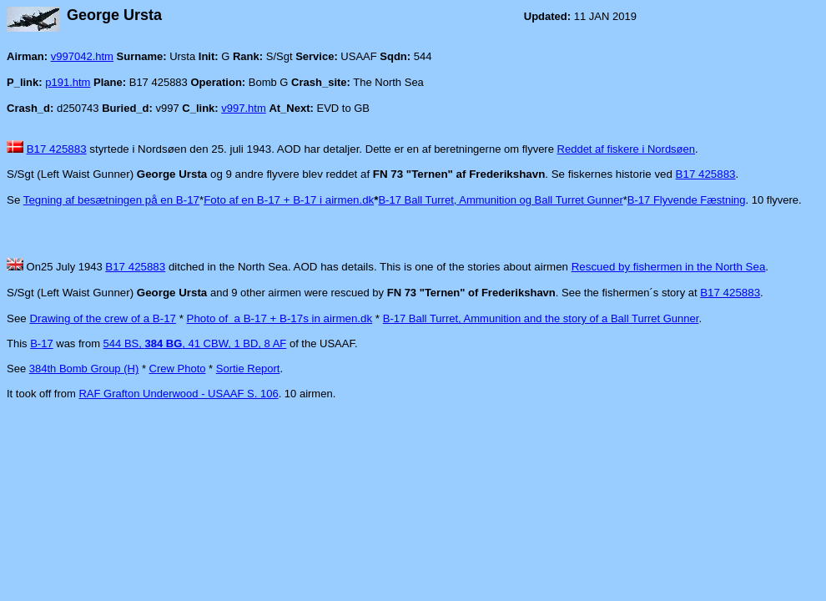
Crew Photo (177, 368)
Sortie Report (248, 368)
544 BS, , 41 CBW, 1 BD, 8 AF (195, 343)
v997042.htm (82, 56)
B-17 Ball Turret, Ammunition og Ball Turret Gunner (500, 200)
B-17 (41, 343)
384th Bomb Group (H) (84, 368)
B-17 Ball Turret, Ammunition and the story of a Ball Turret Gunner (541, 318)
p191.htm (67, 82)
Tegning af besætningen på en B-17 (111, 200)
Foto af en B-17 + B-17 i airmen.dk (289, 200)
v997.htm (243, 108)
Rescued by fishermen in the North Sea (669, 266)
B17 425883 (57, 149)
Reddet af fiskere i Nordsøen (626, 149)
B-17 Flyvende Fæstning (686, 200)
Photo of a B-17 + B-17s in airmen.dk (280, 318)
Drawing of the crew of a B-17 (102, 318)
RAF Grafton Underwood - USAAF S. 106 (178, 393)
